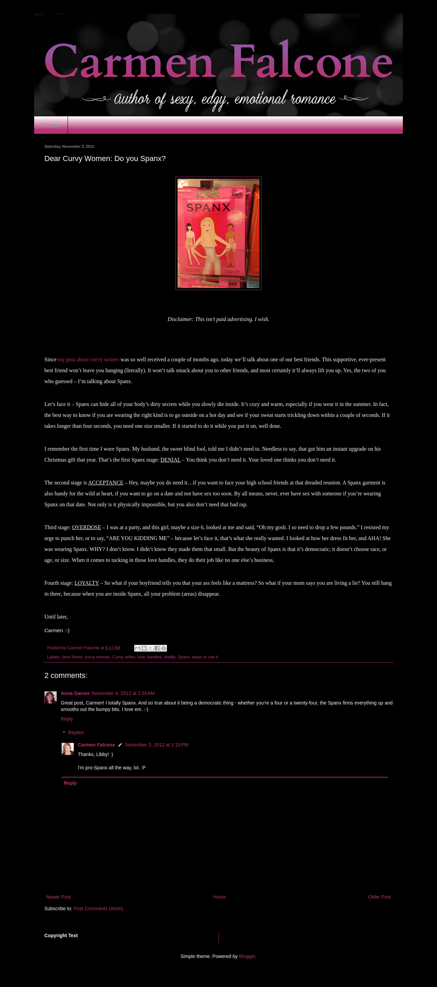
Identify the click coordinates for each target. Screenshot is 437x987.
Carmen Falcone (96, 744)
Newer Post (58, 897)
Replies (76, 733)
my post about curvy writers (88, 359)
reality (169, 657)
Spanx (184, 657)
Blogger (247, 956)
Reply (67, 719)
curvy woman (97, 657)
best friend (72, 657)
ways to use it (205, 657)
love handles (150, 657)
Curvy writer (123, 657)
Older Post (379, 897)
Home (51, 125)
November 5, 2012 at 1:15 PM (156, 744)
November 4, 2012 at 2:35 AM (123, 693)
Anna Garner (75, 693)
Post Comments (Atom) (98, 908)
